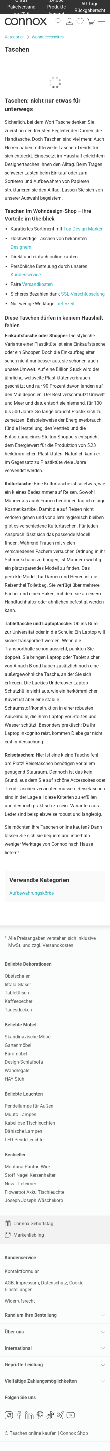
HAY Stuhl (15, 1079)
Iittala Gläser (18, 984)
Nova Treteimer (20, 1183)
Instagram (9, 1415)
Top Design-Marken (83, 229)
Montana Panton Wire (27, 1166)
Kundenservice (26, 274)
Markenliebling (24, 1235)
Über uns (14, 1332)
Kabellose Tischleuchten (30, 1123)
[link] (91, 21)
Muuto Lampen (20, 1114)
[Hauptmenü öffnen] (101, 21)
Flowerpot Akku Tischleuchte (34, 1192)
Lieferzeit (65, 303)
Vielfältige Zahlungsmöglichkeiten (41, 1381)
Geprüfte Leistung (24, 1364)
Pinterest (40, 1415)
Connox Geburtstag (29, 1223)
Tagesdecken (18, 1010)
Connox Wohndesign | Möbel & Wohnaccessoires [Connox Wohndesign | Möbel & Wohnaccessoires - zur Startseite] (26, 21)
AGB (9, 1283)
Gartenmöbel (18, 1045)
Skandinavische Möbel (28, 1037)
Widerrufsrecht (20, 1301)
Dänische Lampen (23, 1131)
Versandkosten (37, 284)
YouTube (71, 1415)
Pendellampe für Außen (29, 1106)
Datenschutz (54, 1283)
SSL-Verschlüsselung (83, 294)
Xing (60, 1415)
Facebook (19, 1415)
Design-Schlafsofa (24, 1062)
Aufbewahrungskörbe (31, 893)
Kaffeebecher (18, 1001)
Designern (21, 247)
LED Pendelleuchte (24, 1140)
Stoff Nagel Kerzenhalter (30, 1175)
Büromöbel (16, 1054)
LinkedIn (29, 1415)
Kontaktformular (22, 1271)
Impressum (27, 1283)
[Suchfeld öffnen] (58, 21)
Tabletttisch (17, 993)
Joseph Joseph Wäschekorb (34, 1200)
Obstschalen (18, 976)
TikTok (50, 1415)
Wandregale (17, 1070)
